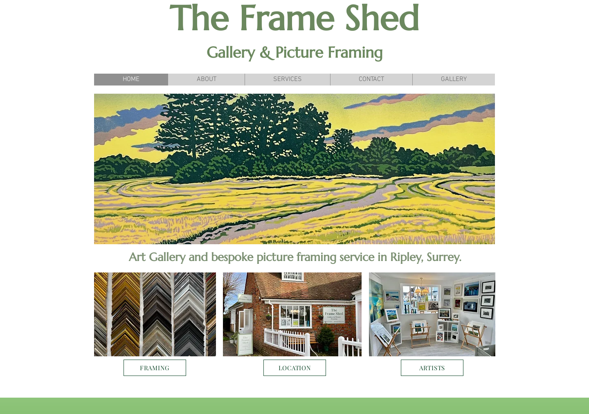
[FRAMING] (155, 368)
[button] (294, 169)
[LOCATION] (294, 368)
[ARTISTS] (432, 368)
